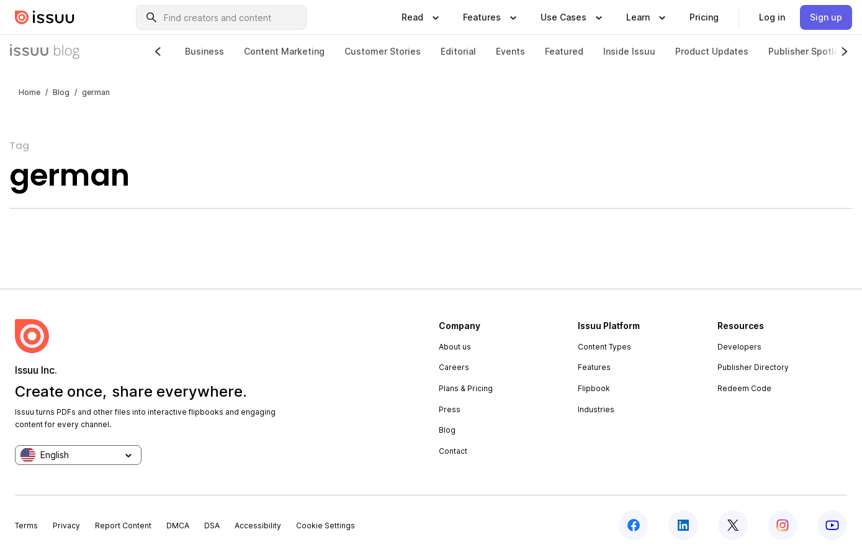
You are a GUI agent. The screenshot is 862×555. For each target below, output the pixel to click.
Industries (596, 409)
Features (594, 367)
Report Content (123, 525)
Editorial (458, 51)
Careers (454, 367)
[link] (704, 17)
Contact (453, 451)
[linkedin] (683, 525)
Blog (61, 92)
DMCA (177, 525)
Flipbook (594, 388)
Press (449, 409)
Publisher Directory (753, 367)
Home (29, 92)
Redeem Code (744, 388)
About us (455, 346)
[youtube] (832, 525)
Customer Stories (382, 51)
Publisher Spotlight (809, 51)
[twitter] (733, 525)
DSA (212, 525)
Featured (564, 51)
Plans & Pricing (466, 388)
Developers (739, 346)
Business (204, 51)
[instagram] (782, 525)
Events (510, 51)
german (96, 92)
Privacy (66, 525)
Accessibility (258, 525)
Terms (26, 525)
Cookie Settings (325, 525)
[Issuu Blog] (44, 51)
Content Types (604, 346)
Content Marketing (284, 51)
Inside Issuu (629, 51)
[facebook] (634, 525)
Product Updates (711, 51)
